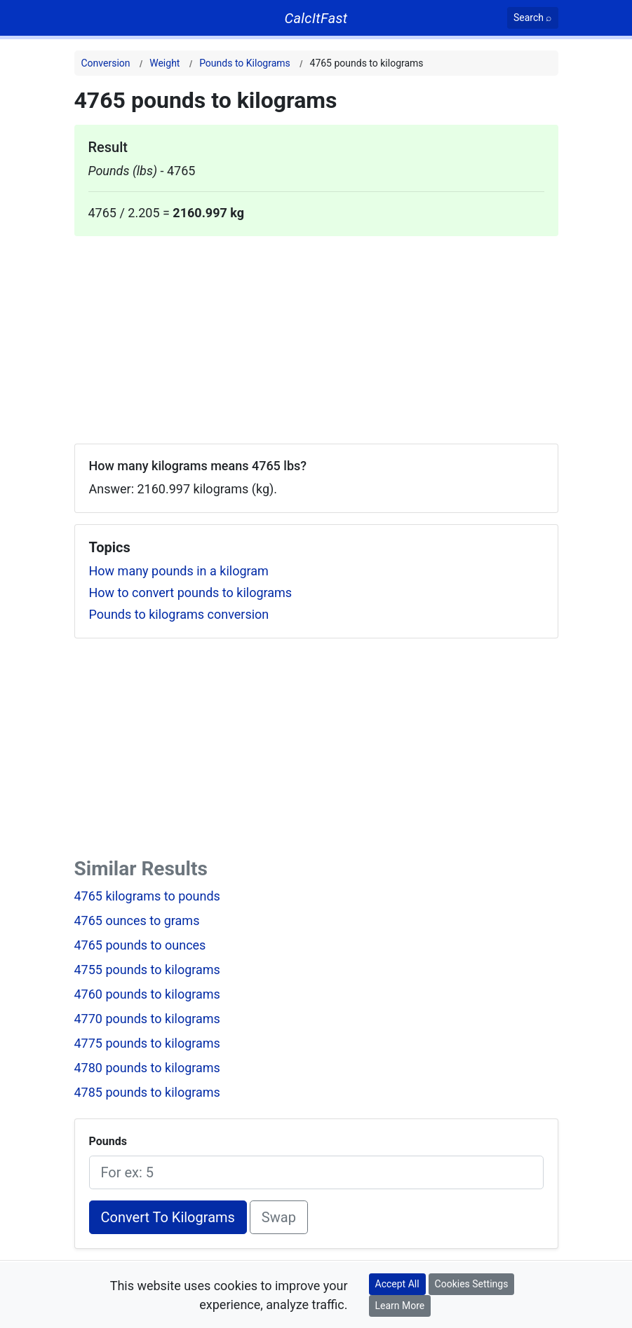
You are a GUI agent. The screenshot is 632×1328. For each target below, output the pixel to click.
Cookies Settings (472, 1283)
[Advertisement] (316, 334)
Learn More (400, 1305)
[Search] (532, 18)
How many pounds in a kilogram (179, 570)
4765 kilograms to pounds (147, 896)
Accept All (397, 1283)
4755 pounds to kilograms (147, 969)
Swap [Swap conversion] (279, 1217)
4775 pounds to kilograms (147, 1043)
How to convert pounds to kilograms (191, 592)
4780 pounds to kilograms (147, 1067)
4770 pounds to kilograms (147, 1018)
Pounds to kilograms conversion (179, 614)
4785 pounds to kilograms (147, 1092)
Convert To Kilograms (168, 1217)
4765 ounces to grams (137, 920)
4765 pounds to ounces (140, 945)
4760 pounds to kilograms (147, 994)
